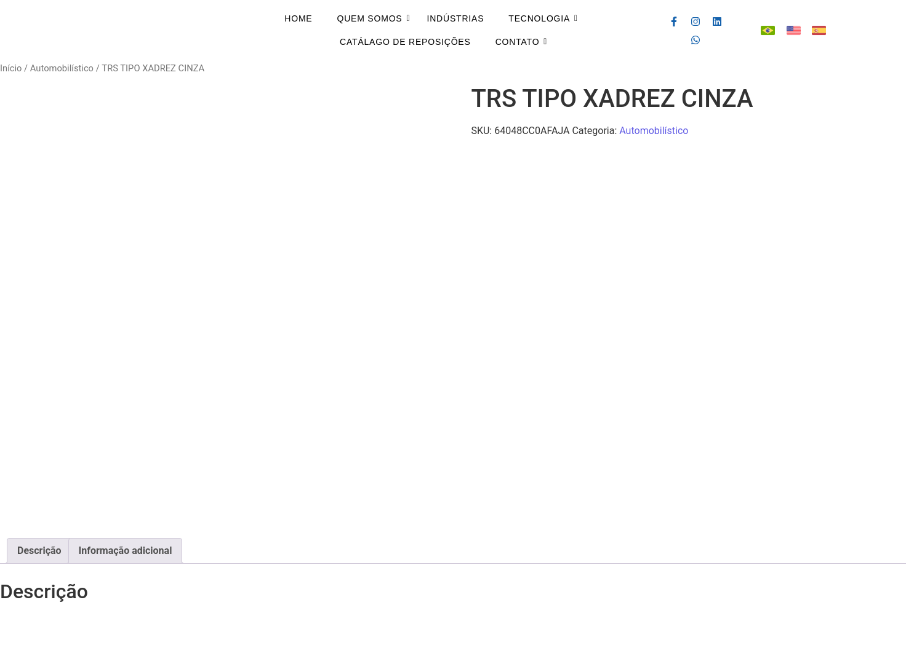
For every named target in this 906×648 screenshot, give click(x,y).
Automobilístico (62, 68)
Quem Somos (369, 18)
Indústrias (455, 18)
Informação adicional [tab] (125, 550)
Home (298, 18)
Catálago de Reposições (405, 42)
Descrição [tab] (39, 550)
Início (11, 68)
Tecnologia (539, 18)
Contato (517, 42)
